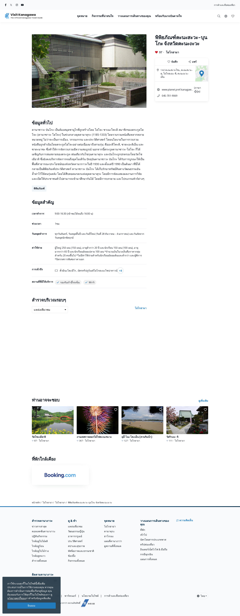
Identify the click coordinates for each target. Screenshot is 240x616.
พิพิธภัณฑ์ (39, 188)
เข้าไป (143, 534)
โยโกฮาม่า (110, 526)
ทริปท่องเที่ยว (147, 544)
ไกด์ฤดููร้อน (38, 546)
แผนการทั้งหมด (148, 559)
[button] (225, 16)
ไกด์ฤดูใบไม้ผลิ (40, 541)
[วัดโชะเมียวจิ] (53, 424)
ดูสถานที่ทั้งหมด (112, 546)
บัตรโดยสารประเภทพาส (153, 539)
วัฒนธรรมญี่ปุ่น (76, 531)
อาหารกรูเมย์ (75, 536)
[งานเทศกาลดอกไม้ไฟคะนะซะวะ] (97, 424)
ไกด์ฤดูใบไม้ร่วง (40, 551)
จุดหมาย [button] (82, 16)
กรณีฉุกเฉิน (146, 554)
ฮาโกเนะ (109, 536)
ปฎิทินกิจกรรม (39, 536)
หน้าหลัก (36, 502)
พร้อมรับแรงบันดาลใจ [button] (168, 16)
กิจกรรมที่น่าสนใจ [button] (102, 16)
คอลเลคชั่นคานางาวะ (43, 531)
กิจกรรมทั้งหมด (76, 560)
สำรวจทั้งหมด (39, 560)
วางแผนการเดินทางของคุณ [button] (134, 16)
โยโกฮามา (172, 52)
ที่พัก (142, 529)
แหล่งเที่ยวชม (75, 526)
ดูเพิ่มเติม (203, 400)
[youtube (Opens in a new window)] (22, 5)
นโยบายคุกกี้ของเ (16, 598)
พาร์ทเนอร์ (70, 595)
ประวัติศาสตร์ (75, 541)
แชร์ (193, 61)
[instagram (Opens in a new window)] (17, 5)
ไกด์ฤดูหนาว (38, 556)
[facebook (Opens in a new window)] (5, 5)
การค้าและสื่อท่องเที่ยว (224, 5)
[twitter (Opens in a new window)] (11, 5)
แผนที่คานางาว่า (113, 541)
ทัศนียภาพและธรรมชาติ (81, 551)
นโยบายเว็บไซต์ (90, 595)
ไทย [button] (201, 596)
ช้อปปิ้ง (71, 556)
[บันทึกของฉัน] (232, 16)
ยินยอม (31, 605)
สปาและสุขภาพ (76, 546)
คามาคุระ (109, 531)
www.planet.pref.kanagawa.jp (177, 90)
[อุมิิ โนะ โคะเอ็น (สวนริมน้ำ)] (142, 424)
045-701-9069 (169, 95)
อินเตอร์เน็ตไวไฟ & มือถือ (153, 549)
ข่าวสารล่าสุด (39, 526)
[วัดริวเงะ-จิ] (187, 424)
